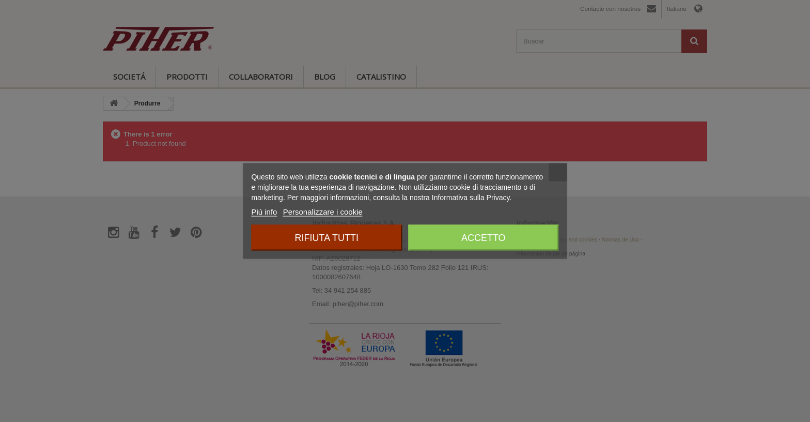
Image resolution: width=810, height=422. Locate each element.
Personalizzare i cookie (323, 211)
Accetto (483, 238)
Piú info (264, 211)
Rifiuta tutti (327, 238)
